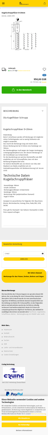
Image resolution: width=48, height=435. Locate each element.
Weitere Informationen (24, 430)
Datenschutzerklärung (38, 414)
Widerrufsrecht (9, 337)
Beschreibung (11, 111)
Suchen (6, 340)
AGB (5, 344)
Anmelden (24, 259)
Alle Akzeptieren (24, 418)
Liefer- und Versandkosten (13, 348)
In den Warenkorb (22, 89)
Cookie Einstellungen (11, 355)
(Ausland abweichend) (24, 70)
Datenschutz (8, 351)
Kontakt (6, 333)
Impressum (8, 330)
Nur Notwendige (24, 425)
